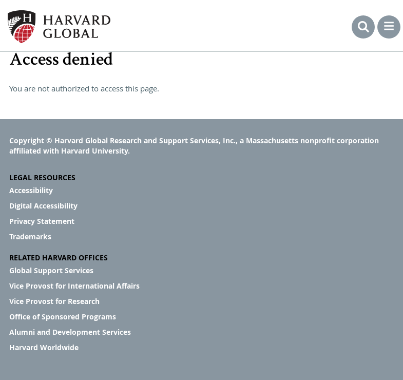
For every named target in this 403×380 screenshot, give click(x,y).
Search (363, 27)
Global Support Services (51, 270)
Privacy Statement (41, 221)
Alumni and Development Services (70, 332)
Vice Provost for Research (54, 301)
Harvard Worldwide (44, 347)
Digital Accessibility (43, 206)
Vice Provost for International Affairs (74, 286)
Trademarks (30, 236)
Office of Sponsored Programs (62, 316)
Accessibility (31, 190)
